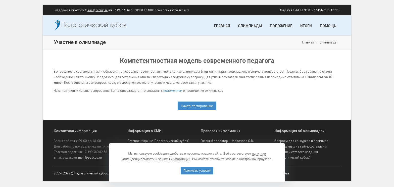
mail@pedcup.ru (97, 10)
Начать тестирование (197, 106)
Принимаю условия (197, 170)
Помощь (328, 26)
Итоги (306, 26)
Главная (222, 26)
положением (172, 91)
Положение (281, 26)
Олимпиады (250, 26)
